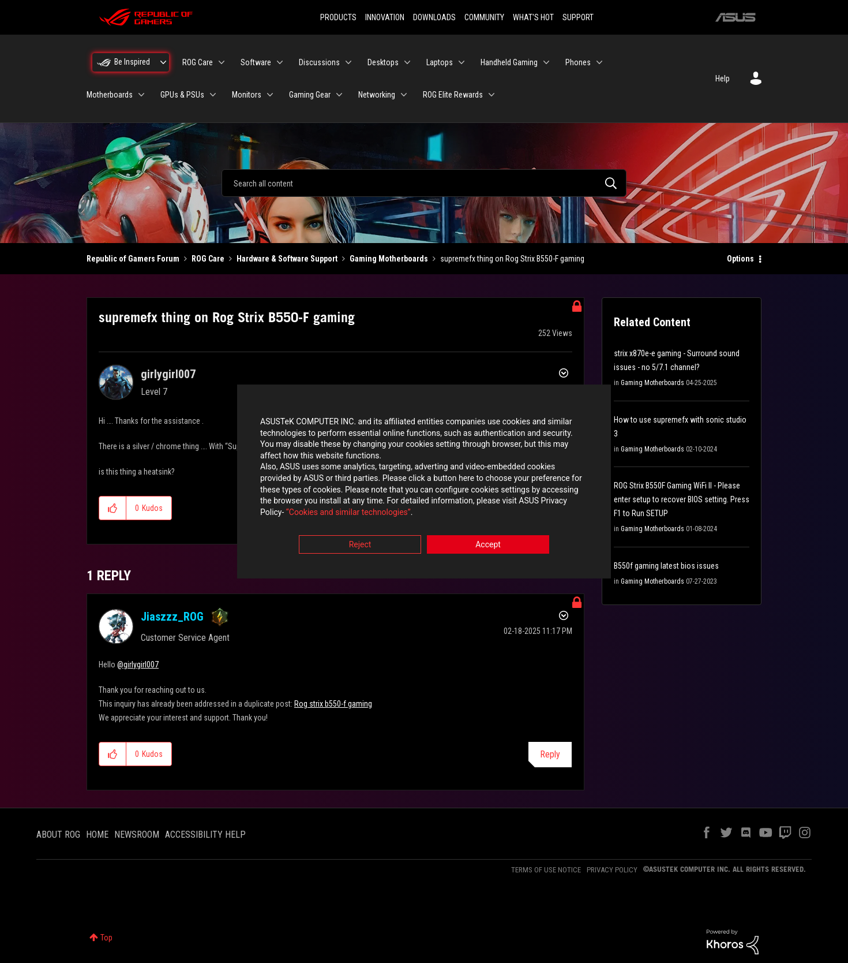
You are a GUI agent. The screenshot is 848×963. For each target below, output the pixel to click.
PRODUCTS (338, 17)
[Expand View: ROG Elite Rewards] (491, 95)
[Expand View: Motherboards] (141, 95)
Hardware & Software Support (287, 258)
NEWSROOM (136, 834)
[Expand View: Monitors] (270, 95)
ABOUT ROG (58, 834)
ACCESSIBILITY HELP (205, 834)
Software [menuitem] (256, 62)
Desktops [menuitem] (383, 62)
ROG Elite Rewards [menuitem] (453, 94)
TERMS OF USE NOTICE (546, 869)
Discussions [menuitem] (319, 62)
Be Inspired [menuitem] (132, 61)
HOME (97, 834)
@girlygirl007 (138, 664)
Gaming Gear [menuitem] (310, 94)
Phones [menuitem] (578, 62)
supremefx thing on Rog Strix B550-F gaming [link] (512, 258)
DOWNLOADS (434, 17)
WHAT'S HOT (533, 17)
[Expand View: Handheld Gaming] (546, 62)
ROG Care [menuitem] (197, 62)
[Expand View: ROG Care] (221, 62)
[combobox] (424, 183)
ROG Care (208, 258)
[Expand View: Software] (280, 62)
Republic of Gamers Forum (133, 258)
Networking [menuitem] (376, 94)
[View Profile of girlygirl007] (168, 374)
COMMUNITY (484, 17)
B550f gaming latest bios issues (666, 565)
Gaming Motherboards (389, 258)
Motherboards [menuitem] (110, 94)
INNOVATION (384, 17)
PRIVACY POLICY (612, 869)
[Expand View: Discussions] (348, 62)
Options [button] (740, 258)
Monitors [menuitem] (246, 94)
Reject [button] (360, 545)
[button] (112, 508)
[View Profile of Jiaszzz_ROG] (172, 617)
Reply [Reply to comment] (550, 754)
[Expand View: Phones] (599, 62)
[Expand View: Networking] (404, 95)
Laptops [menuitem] (439, 62)
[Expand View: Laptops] (461, 62)
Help (722, 78)
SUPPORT (578, 17)
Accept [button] (488, 545)
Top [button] (106, 937)
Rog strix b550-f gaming (333, 703)
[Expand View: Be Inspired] (163, 62)
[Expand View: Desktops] (407, 62)
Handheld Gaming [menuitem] (509, 62)
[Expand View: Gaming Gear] (339, 95)
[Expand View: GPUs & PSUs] (213, 95)
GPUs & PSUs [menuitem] (182, 94)
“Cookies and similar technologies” (348, 512)
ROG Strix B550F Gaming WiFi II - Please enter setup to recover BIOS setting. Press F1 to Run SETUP (681, 499)
